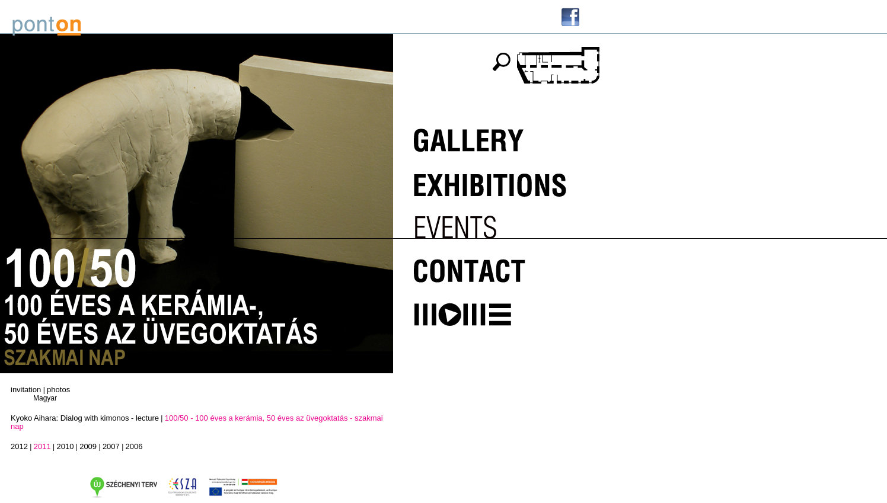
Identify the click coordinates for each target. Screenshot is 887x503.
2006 (134, 446)
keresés (501, 61)
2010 (65, 446)
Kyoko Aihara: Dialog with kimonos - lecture (85, 418)
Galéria (495, 137)
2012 (19, 446)
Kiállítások (495, 180)
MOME (495, 308)
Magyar (45, 398)
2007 (111, 446)
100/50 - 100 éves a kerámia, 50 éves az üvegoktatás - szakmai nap (197, 422)
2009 (88, 446)
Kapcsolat (495, 265)
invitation (26, 389)
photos (58, 389)
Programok (495, 223)
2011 (42, 446)
